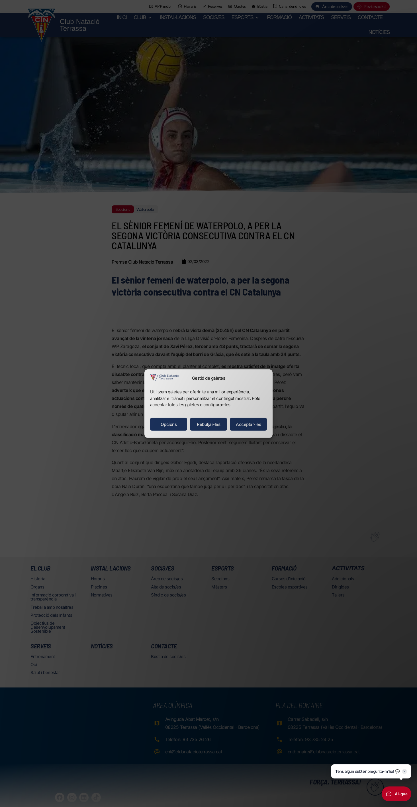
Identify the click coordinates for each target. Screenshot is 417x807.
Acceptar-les (248, 424)
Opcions (169, 424)
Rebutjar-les (208, 424)
